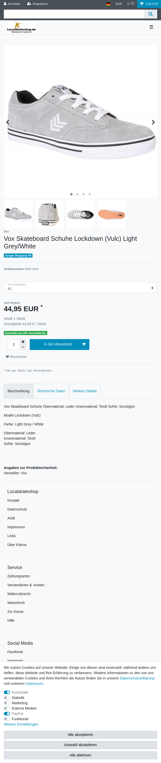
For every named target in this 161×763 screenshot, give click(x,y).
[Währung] (119, 4)
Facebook (15, 652)
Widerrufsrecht (18, 594)
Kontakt (13, 500)
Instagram (15, 661)
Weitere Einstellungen (21, 724)
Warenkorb (16, 603)
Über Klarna (16, 545)
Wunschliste (16, 357)
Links (11, 536)
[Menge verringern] (23, 347)
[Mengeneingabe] (14, 344)
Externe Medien (24, 708)
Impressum (16, 527)
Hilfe (10, 620)
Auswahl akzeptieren (80, 745)
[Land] (108, 4)
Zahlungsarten (18, 576)
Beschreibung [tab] (18, 391)
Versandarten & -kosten (25, 585)
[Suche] (150, 14)
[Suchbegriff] (74, 14)
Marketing (19, 703)
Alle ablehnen (80, 755)
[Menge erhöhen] (23, 342)
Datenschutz (17, 509)
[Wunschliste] (131, 4)
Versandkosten (42, 370)
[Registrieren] (37, 4)
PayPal (17, 714)
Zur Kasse (15, 612)
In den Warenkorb (65, 344)
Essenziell (20, 692)
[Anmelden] (12, 4)
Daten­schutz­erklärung (137, 678)
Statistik (18, 698)
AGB (11, 518)
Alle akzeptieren (80, 735)
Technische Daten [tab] (51, 391)
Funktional (20, 719)
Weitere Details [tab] (85, 391)
